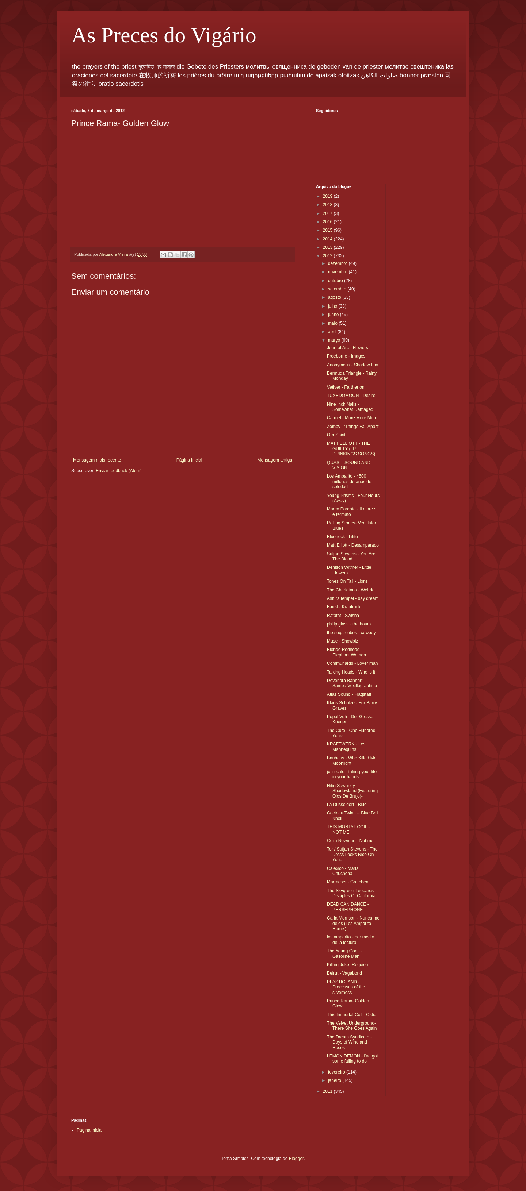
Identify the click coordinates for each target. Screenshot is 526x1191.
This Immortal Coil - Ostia (351, 1014)
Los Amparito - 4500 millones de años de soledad (349, 481)
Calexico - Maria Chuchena (343, 871)
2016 (328, 221)
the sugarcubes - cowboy (351, 632)
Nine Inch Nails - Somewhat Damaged (350, 407)
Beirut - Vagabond (344, 973)
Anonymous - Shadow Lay (352, 364)
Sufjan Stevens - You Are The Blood (351, 556)
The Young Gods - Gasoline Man (344, 953)
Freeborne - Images (346, 356)
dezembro (338, 263)
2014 (328, 239)
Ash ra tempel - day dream (352, 598)
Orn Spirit (336, 435)
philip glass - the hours (349, 624)
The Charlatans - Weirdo (351, 590)
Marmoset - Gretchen (347, 881)
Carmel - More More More (352, 417)
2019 (328, 196)
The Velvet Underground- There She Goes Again (352, 1026)
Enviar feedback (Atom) (118, 470)
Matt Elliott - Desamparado (353, 545)
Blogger (296, 1158)
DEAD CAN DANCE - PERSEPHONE (348, 907)
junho (334, 314)
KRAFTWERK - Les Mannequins (346, 746)
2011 (328, 1091)
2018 (328, 204)
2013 (328, 247)
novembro (338, 271)
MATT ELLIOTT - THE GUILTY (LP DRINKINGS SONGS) (351, 448)
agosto (335, 297)
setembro (337, 289)
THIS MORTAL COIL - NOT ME (348, 829)
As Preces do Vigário (163, 35)
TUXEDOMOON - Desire (351, 395)
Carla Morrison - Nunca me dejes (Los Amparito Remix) (353, 923)
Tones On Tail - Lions (347, 581)
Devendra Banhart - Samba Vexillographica (352, 683)
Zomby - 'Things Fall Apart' (353, 426)
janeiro (335, 1080)
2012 (328, 255)
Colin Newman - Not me (350, 840)
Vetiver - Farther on (346, 387)
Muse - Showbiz (342, 641)
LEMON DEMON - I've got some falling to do (352, 1058)
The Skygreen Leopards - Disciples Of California (351, 893)
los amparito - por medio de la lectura (350, 939)
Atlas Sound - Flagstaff (349, 694)
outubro (336, 280)
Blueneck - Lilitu (342, 536)
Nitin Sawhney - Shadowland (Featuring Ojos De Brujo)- (352, 791)
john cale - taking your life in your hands (352, 774)
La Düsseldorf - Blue (347, 804)
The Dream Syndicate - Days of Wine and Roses (349, 1042)
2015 (328, 230)
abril (333, 331)
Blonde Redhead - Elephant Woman (346, 652)
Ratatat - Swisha (343, 615)
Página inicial (189, 460)
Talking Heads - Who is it (351, 672)
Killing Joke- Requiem (348, 964)
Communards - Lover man (352, 663)
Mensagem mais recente (97, 460)
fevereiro (337, 1072)
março (335, 340)
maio (333, 323)
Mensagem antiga (275, 460)
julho (333, 306)
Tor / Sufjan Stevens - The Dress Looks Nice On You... (352, 854)
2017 (328, 213)
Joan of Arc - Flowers (347, 347)
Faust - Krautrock (344, 606)
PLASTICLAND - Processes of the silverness (346, 987)
